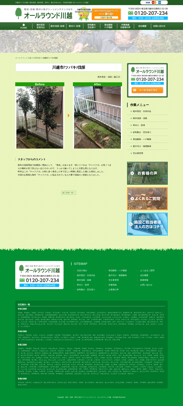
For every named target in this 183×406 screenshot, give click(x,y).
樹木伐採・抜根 (83, 280)
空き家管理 (138, 153)
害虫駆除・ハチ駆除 (142, 139)
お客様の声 (112, 289)
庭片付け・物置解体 (142, 146)
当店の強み (81, 270)
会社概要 (143, 275)
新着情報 (143, 280)
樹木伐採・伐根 (140, 118)
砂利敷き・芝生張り (142, 132)
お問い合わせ (145, 285)
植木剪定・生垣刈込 (142, 111)
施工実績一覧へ (68, 193)
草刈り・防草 (139, 125)
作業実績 (111, 285)
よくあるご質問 (146, 270)
